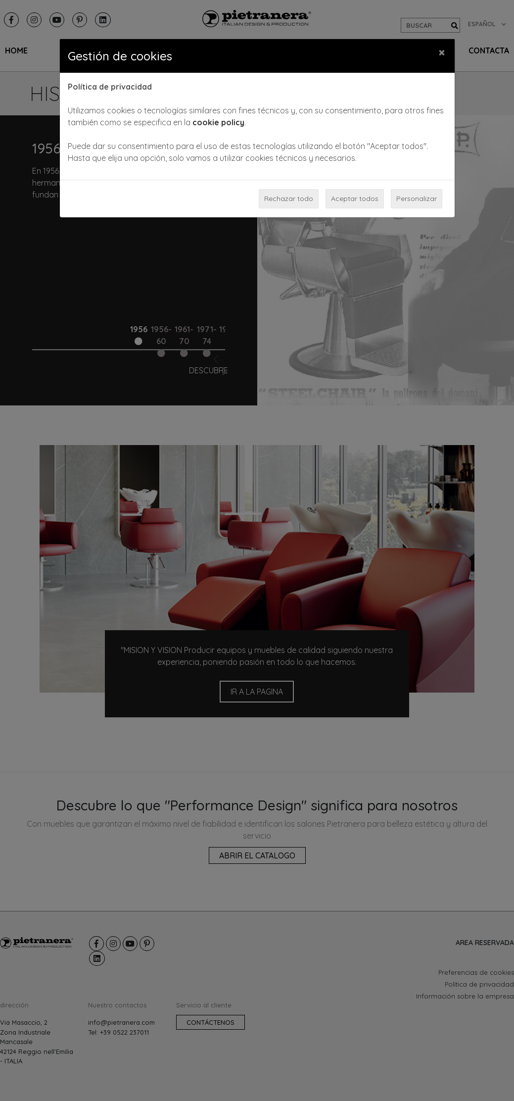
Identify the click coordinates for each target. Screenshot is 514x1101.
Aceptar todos (354, 198)
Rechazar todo (288, 198)
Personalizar (416, 198)
